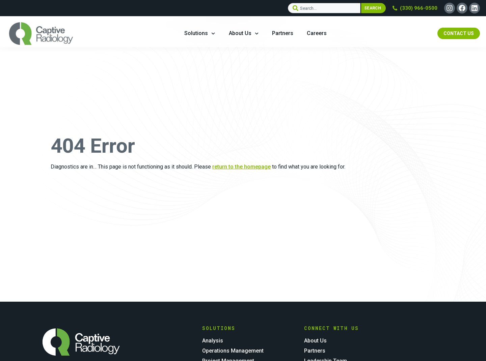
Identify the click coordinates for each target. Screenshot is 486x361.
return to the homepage (241, 166)
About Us (244, 33)
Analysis (212, 340)
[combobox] (324, 8)
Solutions (199, 33)
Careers (317, 33)
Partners (282, 33)
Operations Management (233, 351)
